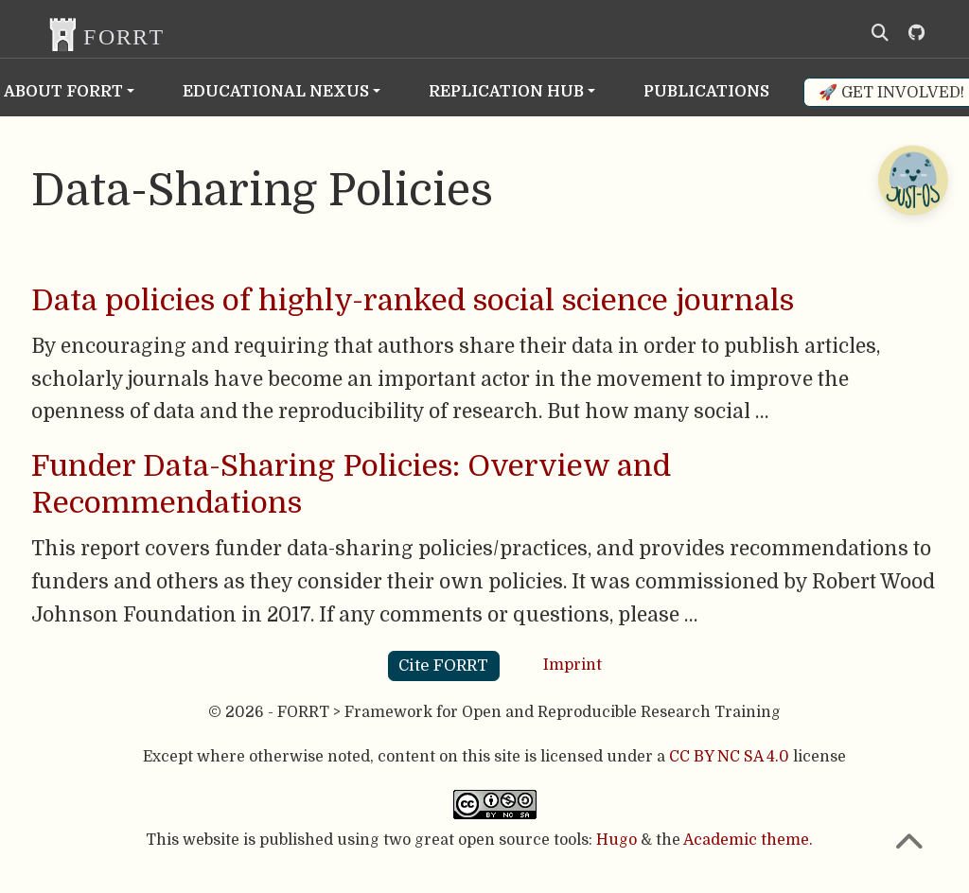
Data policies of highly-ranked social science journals (412, 301)
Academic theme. (748, 840)
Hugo (616, 840)
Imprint (572, 665)
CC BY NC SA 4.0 (729, 756)
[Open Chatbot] (912, 180)
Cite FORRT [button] (443, 665)
